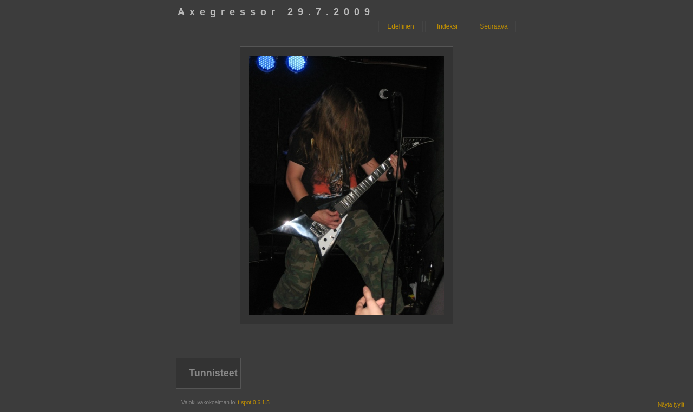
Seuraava (493, 26)
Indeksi (447, 26)
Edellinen (400, 26)
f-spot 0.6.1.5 (253, 403)
